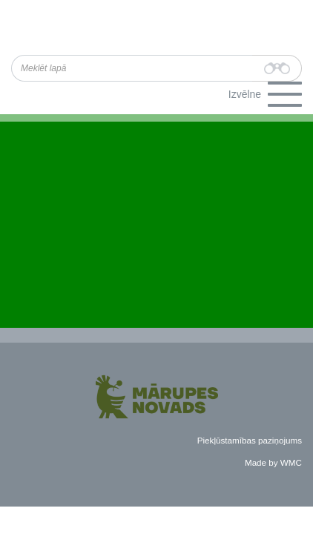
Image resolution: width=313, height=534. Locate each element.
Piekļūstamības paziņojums (249, 440)
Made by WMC (273, 462)
